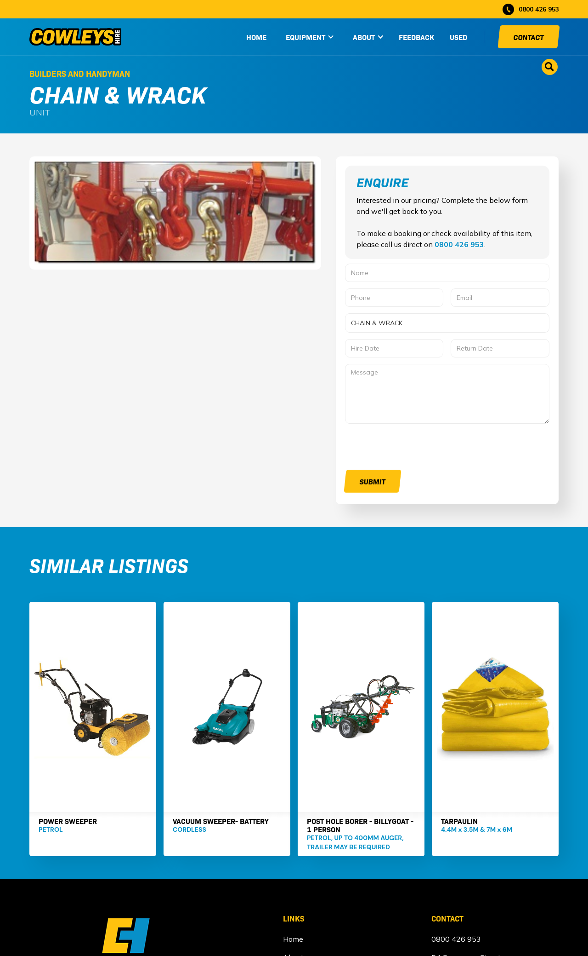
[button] (310, 37)
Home (293, 939)
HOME (256, 37)
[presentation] (415, 448)
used (458, 37)
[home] (75, 37)
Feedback (416, 37)
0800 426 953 (459, 244)
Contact (528, 37)
